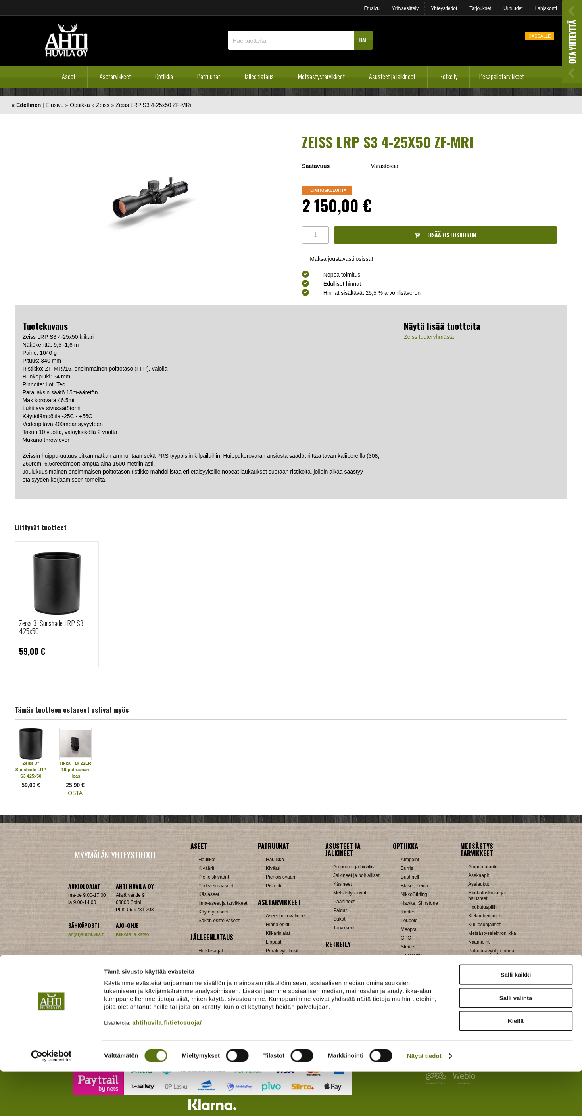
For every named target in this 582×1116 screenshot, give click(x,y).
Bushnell (410, 877)
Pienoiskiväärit (213, 877)
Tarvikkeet (344, 928)
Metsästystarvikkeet (321, 76)
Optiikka (164, 76)
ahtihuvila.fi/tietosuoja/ (167, 1067)
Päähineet (344, 901)
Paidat (340, 910)
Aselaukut (478, 884)
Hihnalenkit (277, 924)
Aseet (68, 76)
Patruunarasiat (213, 985)
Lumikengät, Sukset (354, 966)
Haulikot (206, 859)
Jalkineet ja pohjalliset (356, 875)
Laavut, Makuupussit (355, 958)
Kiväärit (206, 868)
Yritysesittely (405, 8)
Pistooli (273, 886)
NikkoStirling (414, 894)
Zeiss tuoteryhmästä (429, 337)
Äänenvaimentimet (285, 985)
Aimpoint (410, 859)
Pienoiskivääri (280, 877)
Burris (407, 868)
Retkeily (448, 76)
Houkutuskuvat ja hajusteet (486, 895)
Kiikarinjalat (278, 933)
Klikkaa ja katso (132, 934)
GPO (406, 938)
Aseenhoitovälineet (286, 916)
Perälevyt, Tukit (282, 951)
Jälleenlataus (259, 76)
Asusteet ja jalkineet (392, 76)
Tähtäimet (276, 968)
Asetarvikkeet (115, 76)
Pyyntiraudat (481, 968)
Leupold (409, 920)
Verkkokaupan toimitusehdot (115, 958)
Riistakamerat (482, 977)
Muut (271, 994)
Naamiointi (479, 942)
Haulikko (275, 859)
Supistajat (276, 959)
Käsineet (342, 884)
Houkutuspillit (482, 907)
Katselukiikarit (415, 990)
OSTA (75, 793)
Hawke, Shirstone (419, 903)
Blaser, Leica (414, 886)
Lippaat (273, 942)
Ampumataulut (483, 866)
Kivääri (273, 868)
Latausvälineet (213, 968)
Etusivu (371, 8)
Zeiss (102, 105)
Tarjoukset (480, 8)
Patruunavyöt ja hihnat (491, 951)
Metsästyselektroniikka (492, 933)
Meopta (409, 929)
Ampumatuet (279, 977)
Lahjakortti (546, 8)
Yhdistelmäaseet (216, 886)
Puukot (475, 959)
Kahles (408, 912)
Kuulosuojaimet (484, 924)
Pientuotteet (346, 975)
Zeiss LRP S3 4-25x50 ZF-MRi (153, 105)
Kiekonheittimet (484, 916)
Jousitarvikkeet (483, 994)
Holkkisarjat (210, 951)
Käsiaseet (208, 894)
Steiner (408, 947)
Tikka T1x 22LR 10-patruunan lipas (75, 769)
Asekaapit (478, 875)
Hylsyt (204, 959)
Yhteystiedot (444, 8)
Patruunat (208, 76)
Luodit (204, 977)
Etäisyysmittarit (417, 981)
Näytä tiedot (424, 1100)
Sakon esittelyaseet (219, 920)
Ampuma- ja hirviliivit (355, 866)
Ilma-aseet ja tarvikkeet (222, 903)
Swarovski (412, 955)
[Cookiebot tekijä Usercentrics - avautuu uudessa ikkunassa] (51, 1100)
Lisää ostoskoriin (445, 235)
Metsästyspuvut (349, 893)
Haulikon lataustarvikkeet (224, 994)
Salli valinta (515, 1042)
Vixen (407, 964)
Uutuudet (513, 8)
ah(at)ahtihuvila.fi (86, 934)
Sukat (339, 919)
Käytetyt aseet (213, 912)
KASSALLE (539, 36)
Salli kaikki (516, 1019)
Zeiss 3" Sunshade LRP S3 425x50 (51, 627)
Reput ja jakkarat (351, 984)
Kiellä (516, 1065)
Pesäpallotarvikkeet (501, 76)
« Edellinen (26, 105)
